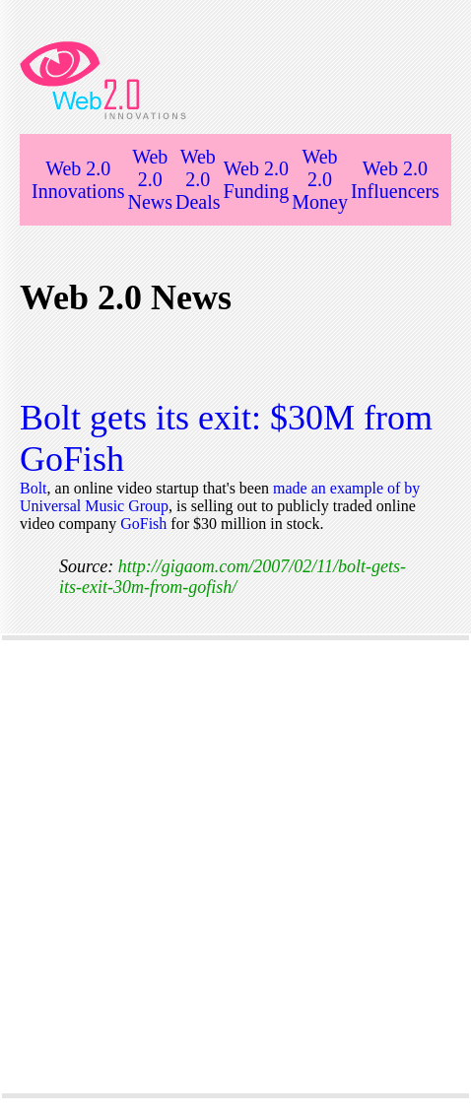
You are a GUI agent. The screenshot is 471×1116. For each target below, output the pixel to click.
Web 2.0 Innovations (78, 180)
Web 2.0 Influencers (395, 180)
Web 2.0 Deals (198, 179)
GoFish (145, 523)
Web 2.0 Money (320, 179)
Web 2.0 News (149, 179)
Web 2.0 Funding (257, 180)
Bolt (33, 488)
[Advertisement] (233, 866)
